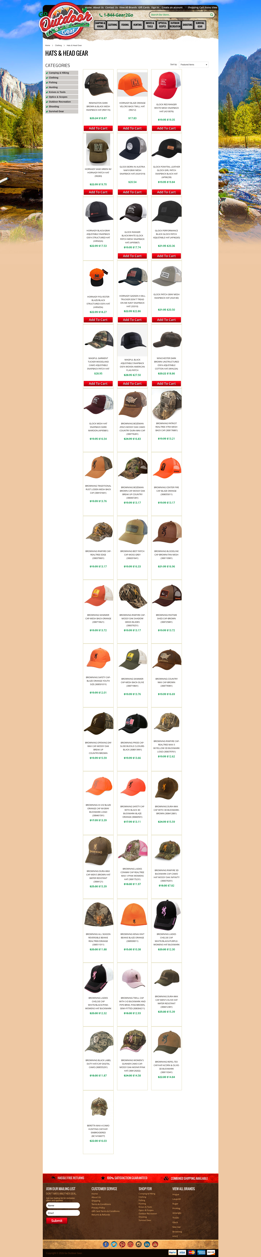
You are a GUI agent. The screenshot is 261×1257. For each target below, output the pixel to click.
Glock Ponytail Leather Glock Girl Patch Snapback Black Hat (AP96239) (166, 172)
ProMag (176, 1208)
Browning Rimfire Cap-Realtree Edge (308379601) (98, 555)
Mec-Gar (176, 1226)
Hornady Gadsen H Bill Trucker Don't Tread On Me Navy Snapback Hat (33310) (132, 301)
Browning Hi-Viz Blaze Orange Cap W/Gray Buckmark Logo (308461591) (98, 810)
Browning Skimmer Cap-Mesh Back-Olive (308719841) (132, 682)
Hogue (175, 1194)
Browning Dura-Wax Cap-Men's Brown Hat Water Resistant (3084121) (98, 876)
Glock (175, 1222)
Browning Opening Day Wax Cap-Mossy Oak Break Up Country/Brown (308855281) (98, 749)
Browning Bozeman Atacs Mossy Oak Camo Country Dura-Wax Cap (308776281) (132, 428)
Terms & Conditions (101, 1204)
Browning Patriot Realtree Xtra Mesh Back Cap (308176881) (166, 427)
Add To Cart (98, 128)
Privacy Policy (98, 1207)
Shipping (96, 1200)
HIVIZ (175, 1236)
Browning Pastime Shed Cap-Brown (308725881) (166, 618)
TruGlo (175, 1217)
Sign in (155, 7)
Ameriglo (176, 1212)
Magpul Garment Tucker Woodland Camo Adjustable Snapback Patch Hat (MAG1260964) (98, 365)
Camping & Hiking (100, 24)
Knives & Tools (150, 24)
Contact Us (111, 7)
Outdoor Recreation (175, 24)
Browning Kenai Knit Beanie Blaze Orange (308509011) (132, 938)
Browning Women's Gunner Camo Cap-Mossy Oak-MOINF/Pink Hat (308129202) (132, 1065)
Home (88, 7)
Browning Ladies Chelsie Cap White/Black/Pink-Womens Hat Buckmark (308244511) (98, 1004)
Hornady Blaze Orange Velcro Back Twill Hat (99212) (132, 106)
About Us (98, 7)
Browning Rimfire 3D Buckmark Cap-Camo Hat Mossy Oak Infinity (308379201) (166, 875)
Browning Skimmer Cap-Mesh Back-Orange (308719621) (98, 618)
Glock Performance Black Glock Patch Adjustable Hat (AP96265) (166, 234)
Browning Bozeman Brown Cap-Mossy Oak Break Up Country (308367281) (132, 492)
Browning (177, 1231)
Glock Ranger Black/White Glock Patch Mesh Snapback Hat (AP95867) (132, 237)
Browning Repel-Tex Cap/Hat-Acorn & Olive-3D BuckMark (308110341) (166, 1067)
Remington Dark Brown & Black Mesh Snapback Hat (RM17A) (98, 106)
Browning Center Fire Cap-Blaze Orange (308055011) (166, 491)
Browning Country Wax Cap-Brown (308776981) (166, 682)
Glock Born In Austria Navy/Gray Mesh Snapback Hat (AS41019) (132, 170)
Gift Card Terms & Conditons (106, 1211)
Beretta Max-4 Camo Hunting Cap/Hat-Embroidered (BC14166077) (98, 1130)
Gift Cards (144, 7)
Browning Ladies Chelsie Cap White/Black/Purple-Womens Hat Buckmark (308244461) (166, 941)
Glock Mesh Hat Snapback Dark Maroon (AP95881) (98, 427)
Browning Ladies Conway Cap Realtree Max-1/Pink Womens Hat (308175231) (132, 874)
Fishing (125, 24)
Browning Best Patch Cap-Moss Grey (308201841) (132, 555)
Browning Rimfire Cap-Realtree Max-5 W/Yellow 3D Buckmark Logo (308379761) (166, 746)
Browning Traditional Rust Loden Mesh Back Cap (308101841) (98, 489)
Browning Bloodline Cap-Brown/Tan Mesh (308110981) (166, 555)
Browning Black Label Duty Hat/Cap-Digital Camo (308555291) (98, 1064)
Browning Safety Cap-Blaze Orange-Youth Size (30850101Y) (98, 681)
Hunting (137, 24)
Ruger (175, 1203)
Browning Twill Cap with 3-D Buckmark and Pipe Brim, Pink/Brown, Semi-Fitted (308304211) (132, 1003)
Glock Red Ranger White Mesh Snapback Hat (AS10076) (166, 108)
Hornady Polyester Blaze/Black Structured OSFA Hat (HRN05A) (98, 302)
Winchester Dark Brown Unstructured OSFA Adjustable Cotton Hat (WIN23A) (166, 363)
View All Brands (128, 7)
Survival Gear (200, 24)
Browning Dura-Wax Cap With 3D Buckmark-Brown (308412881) (166, 810)
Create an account (172, 7)
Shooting (187, 24)
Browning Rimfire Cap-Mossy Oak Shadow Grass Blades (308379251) (132, 620)
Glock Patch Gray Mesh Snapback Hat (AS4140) (166, 296)
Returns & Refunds (101, 1214)
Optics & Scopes (162, 24)
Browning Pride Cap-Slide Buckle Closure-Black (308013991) (132, 746)
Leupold (176, 1198)
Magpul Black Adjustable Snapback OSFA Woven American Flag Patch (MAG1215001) (132, 366)
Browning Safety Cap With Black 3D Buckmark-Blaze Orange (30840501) (132, 811)
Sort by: (173, 64)
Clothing (112, 24)
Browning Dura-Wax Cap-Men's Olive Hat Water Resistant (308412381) (166, 1001)
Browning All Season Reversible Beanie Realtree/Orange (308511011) (98, 939)
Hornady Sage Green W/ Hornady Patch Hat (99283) (98, 173)
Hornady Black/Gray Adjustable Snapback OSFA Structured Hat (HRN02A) (98, 235)
